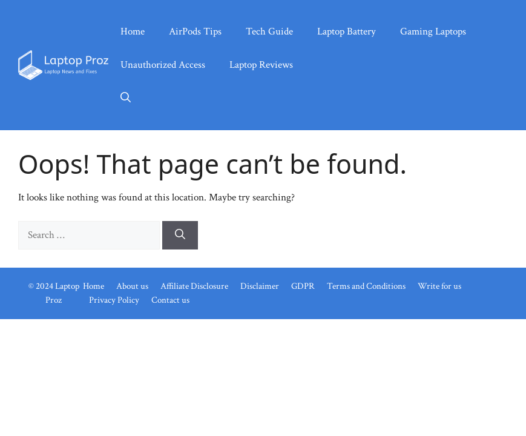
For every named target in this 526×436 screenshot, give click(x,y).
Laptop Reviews (261, 64)
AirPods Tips (195, 31)
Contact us (170, 300)
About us (132, 286)
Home (132, 31)
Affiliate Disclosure (194, 286)
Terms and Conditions (366, 286)
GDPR (303, 286)
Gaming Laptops (433, 31)
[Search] (180, 235)
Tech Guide (269, 31)
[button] (125, 98)
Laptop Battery (346, 31)
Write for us (439, 286)
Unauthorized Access (162, 64)
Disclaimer (259, 286)
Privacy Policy (114, 300)
